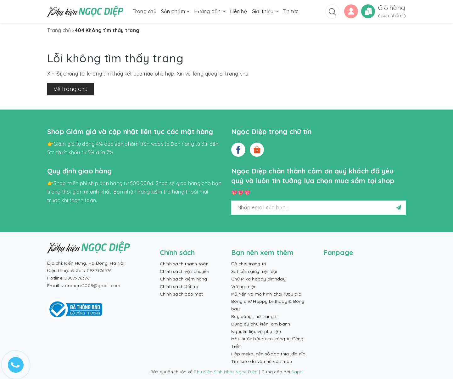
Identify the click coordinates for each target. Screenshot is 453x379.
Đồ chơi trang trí (248, 264)
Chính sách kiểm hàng (183, 279)
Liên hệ (238, 11)
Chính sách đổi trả (179, 286)
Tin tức (291, 11)
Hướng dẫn (209, 11)
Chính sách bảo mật (181, 294)
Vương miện (244, 286)
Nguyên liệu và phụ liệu (256, 331)
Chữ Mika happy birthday (258, 279)
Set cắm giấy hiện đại (254, 271)
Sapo (297, 372)
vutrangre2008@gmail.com (90, 285)
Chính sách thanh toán (184, 264)
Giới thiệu (265, 11)
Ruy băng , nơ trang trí (255, 316)
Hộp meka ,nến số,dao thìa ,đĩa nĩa (268, 354)
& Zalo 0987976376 (91, 270)
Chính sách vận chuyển (184, 271)
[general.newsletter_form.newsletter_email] (318, 208)
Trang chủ (144, 11)
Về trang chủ (70, 89)
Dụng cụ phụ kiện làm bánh (260, 324)
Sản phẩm (175, 11)
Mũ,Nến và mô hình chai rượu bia (266, 294)
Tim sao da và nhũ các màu (261, 361)
